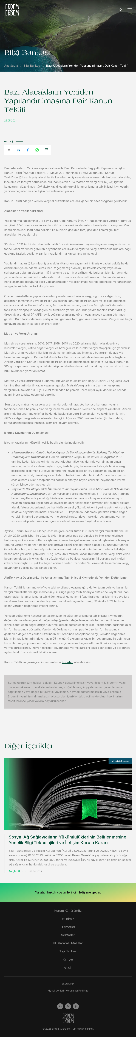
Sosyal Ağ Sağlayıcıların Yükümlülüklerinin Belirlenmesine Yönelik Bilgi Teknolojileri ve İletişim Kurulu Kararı (67, 839)
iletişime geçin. (89, 892)
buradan (67, 662)
